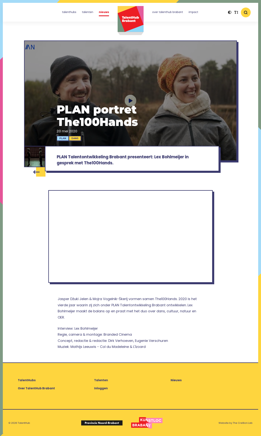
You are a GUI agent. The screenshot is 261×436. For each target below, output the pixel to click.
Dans (74, 138)
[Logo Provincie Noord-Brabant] (102, 423)
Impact (193, 12)
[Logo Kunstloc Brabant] (147, 422)
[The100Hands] (34, 156)
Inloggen (101, 388)
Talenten (87, 12)
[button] (229, 12)
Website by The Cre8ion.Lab (236, 423)
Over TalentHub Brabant (167, 12)
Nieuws (104, 12)
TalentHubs (69, 12)
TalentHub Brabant (130, 20)
